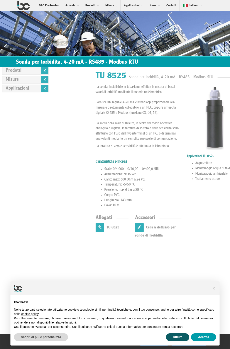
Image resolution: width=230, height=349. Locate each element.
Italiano (190, 5)
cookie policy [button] (29, 314)
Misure (109, 5)
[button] (213, 288)
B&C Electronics (49, 5)
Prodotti (90, 5)
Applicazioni (132, 5)
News (153, 5)
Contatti (171, 5)
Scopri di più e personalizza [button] (41, 337)
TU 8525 (151, 227)
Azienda (70, 5)
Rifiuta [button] (178, 337)
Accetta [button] (203, 337)
